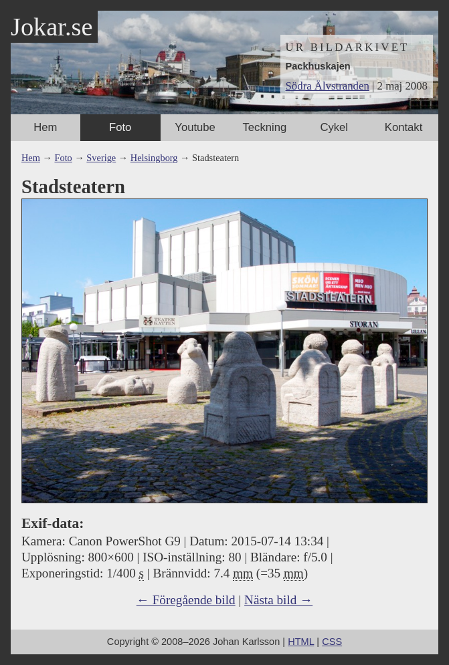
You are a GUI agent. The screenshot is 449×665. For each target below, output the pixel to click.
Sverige (101, 157)
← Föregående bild (186, 600)
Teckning (265, 127)
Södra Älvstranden (327, 86)
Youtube (195, 127)
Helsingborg (154, 157)
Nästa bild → (278, 600)
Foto (120, 127)
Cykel (334, 127)
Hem (45, 127)
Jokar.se (51, 27)
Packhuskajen (318, 66)
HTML (301, 641)
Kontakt (403, 127)
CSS (332, 641)
